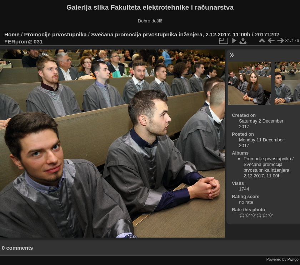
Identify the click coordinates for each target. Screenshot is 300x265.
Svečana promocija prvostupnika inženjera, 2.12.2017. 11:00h (170, 34)
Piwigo (293, 259)
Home (12, 34)
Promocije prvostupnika (55, 34)
